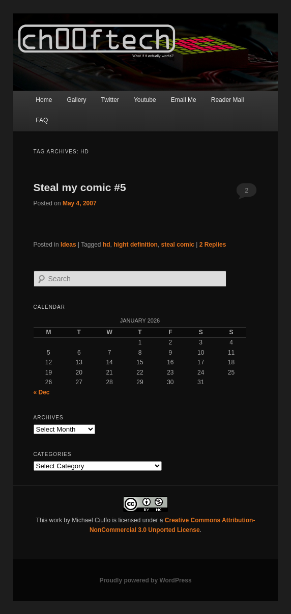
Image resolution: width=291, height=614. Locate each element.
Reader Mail (227, 99)
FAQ (42, 120)
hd (106, 244)
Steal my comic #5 (80, 187)
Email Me (183, 99)
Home (44, 99)
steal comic (177, 244)
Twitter (110, 99)
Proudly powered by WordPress (145, 580)
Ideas (68, 244)
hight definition (135, 244)
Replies (212, 244)
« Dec (42, 392)
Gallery (76, 99)
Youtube (145, 99)
